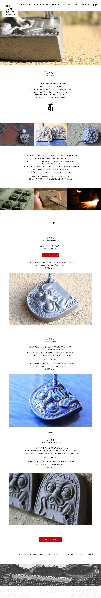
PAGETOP (90, 554)
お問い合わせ (51, 268)
